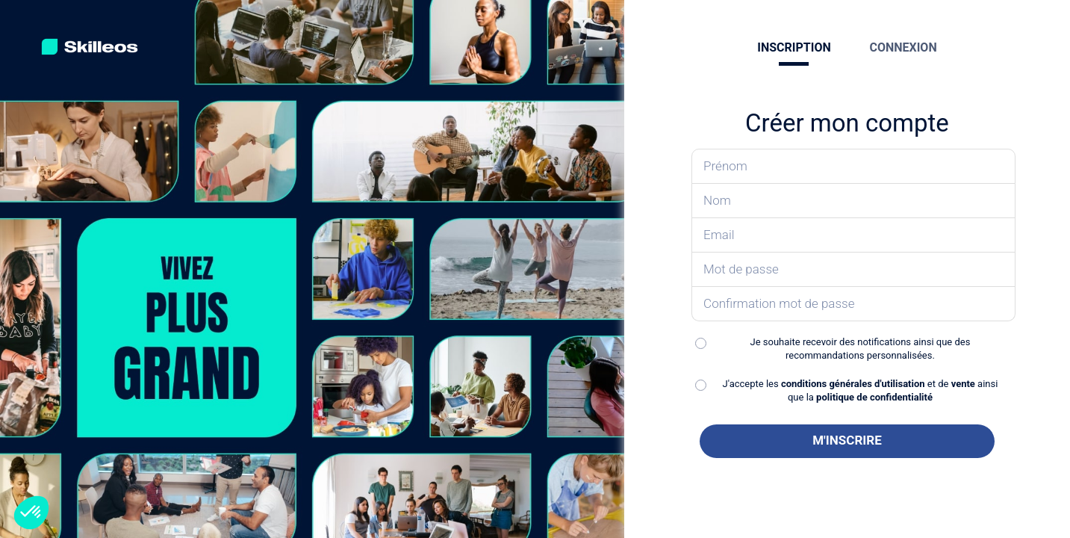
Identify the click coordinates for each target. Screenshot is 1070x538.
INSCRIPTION (793, 47)
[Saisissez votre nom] (853, 201)
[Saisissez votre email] (853, 235)
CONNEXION (902, 47)
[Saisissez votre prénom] (853, 166)
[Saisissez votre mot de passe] (853, 270)
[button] (31, 513)
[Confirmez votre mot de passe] (853, 304)
